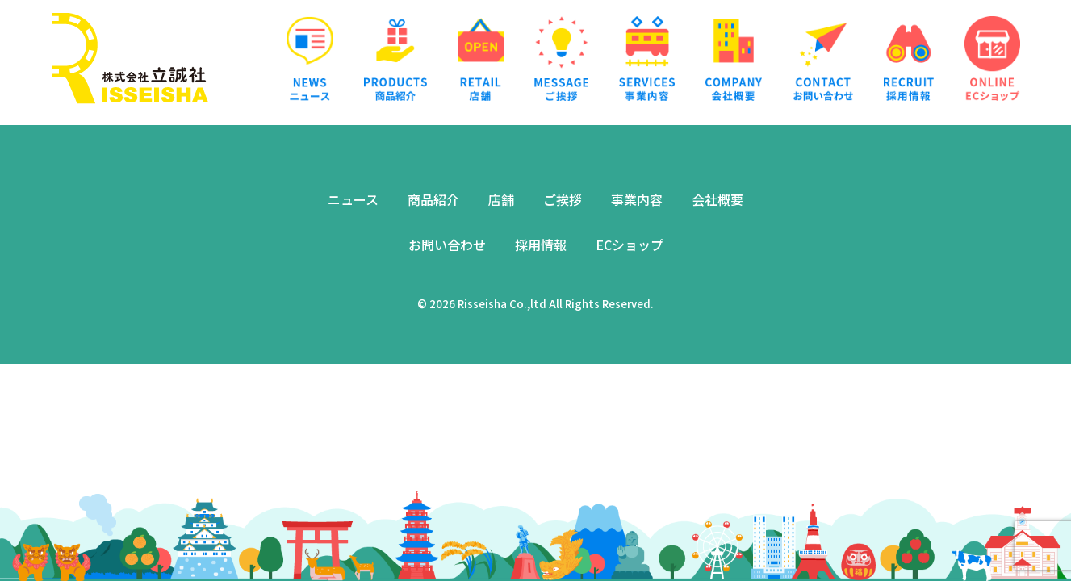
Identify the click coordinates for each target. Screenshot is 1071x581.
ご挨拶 (562, 199)
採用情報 (541, 244)
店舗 (501, 199)
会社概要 (717, 199)
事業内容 (637, 199)
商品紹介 (433, 199)
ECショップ (629, 244)
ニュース (353, 199)
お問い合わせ (447, 244)
